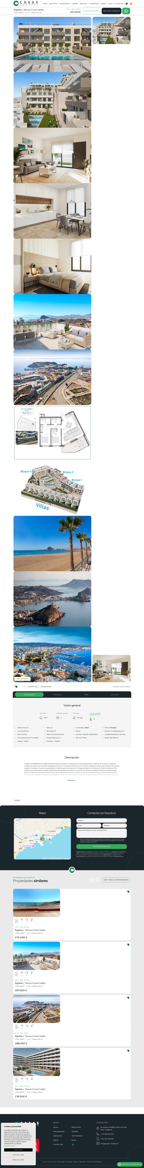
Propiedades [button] (64, 3)
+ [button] (16, 820)
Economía (114, 695)
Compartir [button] (30, 686)
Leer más (71, 780)
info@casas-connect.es (110, 1144)
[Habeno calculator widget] (28, 792)
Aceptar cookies (18, 1150)
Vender (75, 3)
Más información (9, 1146)
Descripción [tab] (57, 695)
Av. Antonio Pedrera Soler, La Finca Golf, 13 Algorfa (113, 1128)
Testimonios (94, 3)
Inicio (45, 3)
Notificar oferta (91, 11)
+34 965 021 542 (107, 1134)
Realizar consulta (111, 11)
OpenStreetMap (55, 858)
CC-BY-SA (67, 858)
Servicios (83, 3)
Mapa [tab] (86, 695)
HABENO (17, 800)
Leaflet (44, 858)
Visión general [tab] (29, 695)
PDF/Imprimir (43, 686)
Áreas (103, 3)
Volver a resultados (120, 687)
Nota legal (61, 1162)
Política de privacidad (85, 840)
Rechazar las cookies (18, 1160)
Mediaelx (99, 1162)
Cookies (75, 1162)
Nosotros (53, 3)
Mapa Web (82, 1162)
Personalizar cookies (18, 1155)
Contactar (119, 3)
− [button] (16, 823)
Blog (111, 3)
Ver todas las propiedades (116, 880)
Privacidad (68, 1162)
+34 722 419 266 (107, 1139)
